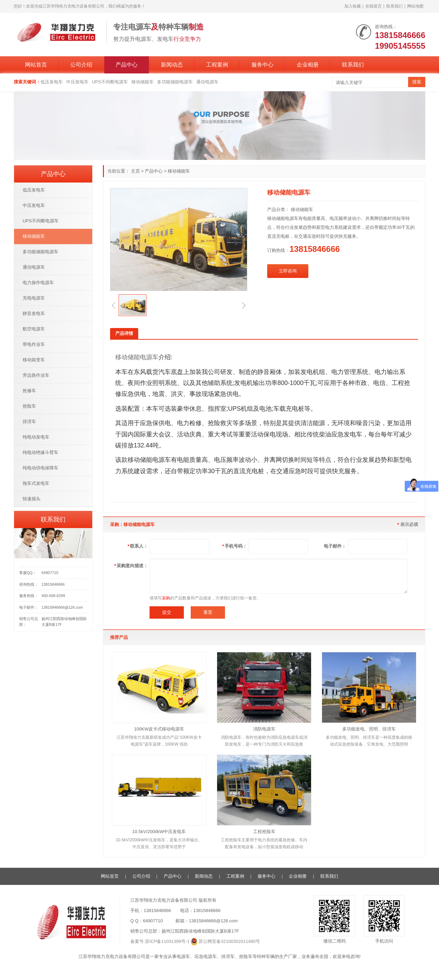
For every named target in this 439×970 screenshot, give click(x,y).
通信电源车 (207, 81)
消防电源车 (264, 729)
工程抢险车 (264, 831)
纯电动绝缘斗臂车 (40, 452)
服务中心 (262, 65)
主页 (135, 171)
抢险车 (29, 406)
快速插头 (31, 498)
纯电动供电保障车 (40, 467)
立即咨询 (288, 270)
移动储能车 (142, 81)
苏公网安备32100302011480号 (229, 941)
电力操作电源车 (38, 282)
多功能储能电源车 (175, 81)
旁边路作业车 (36, 375)
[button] (113, 305)
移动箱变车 (34, 359)
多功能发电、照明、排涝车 (369, 729)
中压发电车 (77, 81)
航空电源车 (34, 328)
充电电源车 (34, 298)
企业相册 (308, 65)
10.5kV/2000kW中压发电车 (159, 831)
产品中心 (127, 65)
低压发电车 (51, 81)
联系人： (138, 546)
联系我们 (394, 6)
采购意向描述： (131, 565)
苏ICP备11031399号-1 (167, 941)
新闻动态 (172, 65)
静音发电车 (34, 313)
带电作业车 (34, 344)
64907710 (49, 573)
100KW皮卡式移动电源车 (159, 729)
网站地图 (415, 6)
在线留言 (373, 6)
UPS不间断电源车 (110, 81)
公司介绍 (81, 65)
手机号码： (234, 546)
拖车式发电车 (36, 483)
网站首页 (36, 65)
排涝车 (29, 421)
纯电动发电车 (36, 437)
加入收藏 (352, 6)
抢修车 (29, 390)
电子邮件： (335, 546)
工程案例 (217, 65)
